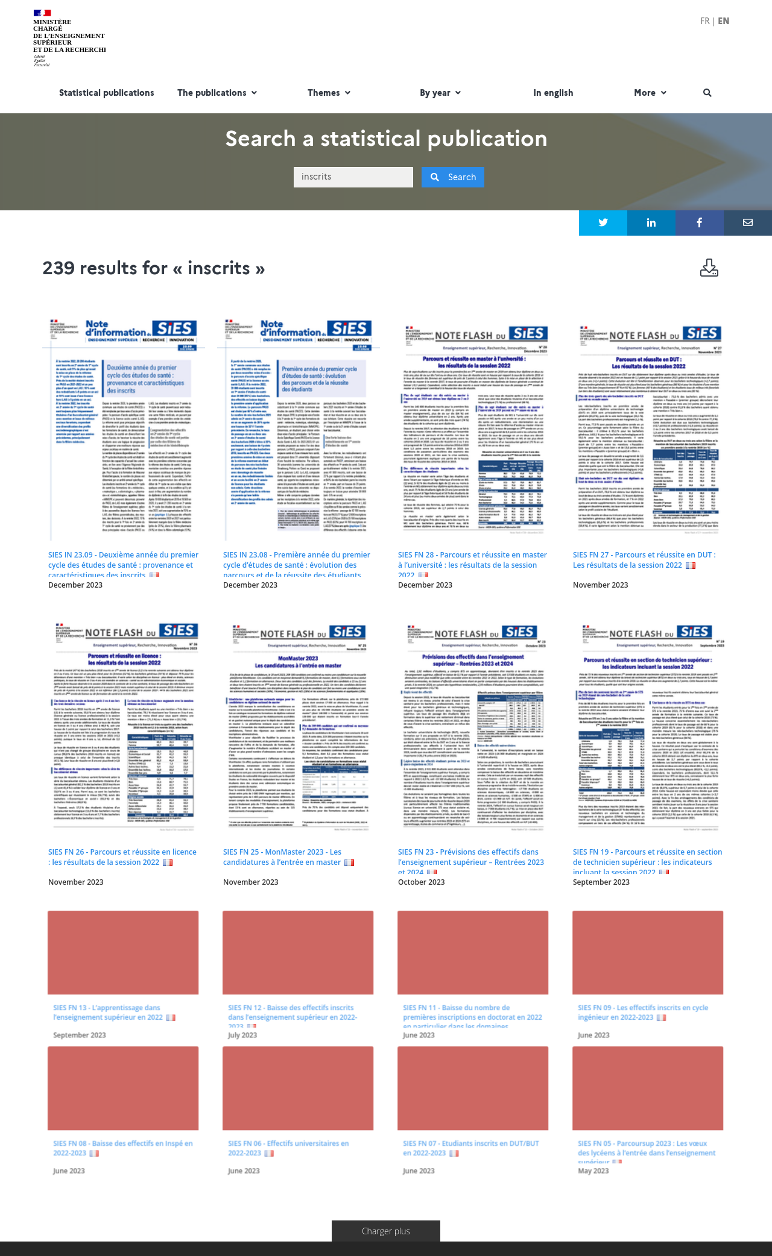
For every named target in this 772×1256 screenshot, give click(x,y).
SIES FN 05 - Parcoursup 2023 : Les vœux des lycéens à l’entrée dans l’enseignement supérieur (646, 1090)
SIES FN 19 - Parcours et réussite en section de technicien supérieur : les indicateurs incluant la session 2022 (648, 862)
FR (705, 21)
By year (442, 93)
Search (453, 177)
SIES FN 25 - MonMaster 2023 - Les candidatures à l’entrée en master (282, 857)
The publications (218, 93)
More (651, 93)
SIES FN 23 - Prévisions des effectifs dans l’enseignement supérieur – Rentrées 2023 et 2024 (471, 862)
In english (553, 93)
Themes (330, 93)
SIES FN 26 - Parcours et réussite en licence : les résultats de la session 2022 (122, 857)
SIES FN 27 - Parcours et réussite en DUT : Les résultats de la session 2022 (644, 560)
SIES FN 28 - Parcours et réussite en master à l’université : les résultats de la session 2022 (472, 565)
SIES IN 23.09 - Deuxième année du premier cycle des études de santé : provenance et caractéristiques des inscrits (123, 565)
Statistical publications (106, 93)
